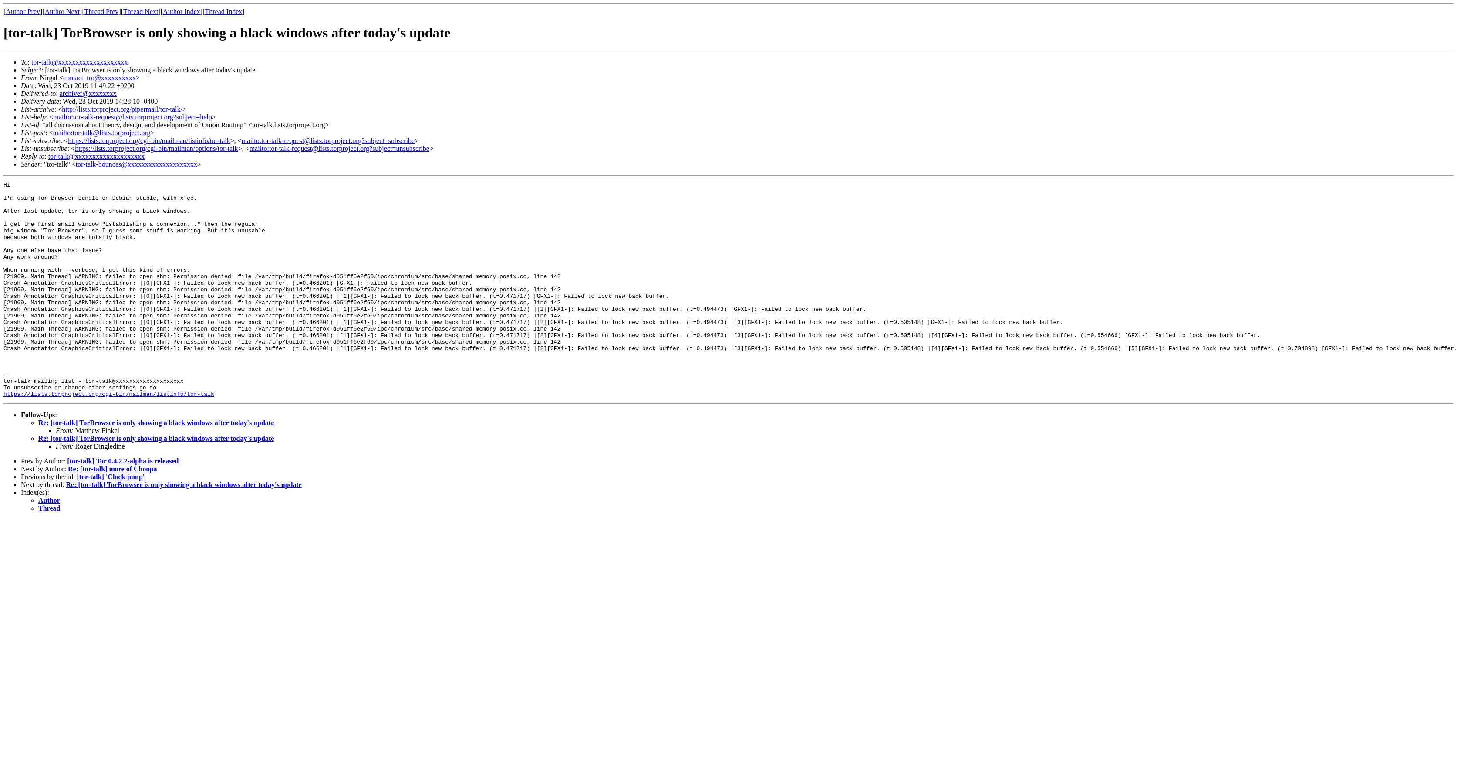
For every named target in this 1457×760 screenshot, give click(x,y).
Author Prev (23, 11)
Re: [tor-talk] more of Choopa (112, 512)
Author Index (181, 11)
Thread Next (140, 11)
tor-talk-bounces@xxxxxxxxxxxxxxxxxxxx (136, 164)
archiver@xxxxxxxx (88, 93)
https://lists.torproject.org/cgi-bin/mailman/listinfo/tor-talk (149, 140)
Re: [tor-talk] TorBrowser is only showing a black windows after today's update (156, 466)
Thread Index (224, 11)
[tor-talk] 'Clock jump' (111, 520)
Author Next (62, 11)
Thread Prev (101, 11)
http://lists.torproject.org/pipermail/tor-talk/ (122, 109)
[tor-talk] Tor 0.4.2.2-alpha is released (123, 504)
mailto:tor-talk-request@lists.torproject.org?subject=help (132, 117)
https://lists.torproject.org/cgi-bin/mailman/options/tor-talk (156, 148)
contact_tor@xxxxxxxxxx (99, 78)
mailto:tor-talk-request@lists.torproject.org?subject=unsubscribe (339, 148)
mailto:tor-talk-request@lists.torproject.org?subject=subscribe (328, 140)
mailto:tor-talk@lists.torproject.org (101, 132)
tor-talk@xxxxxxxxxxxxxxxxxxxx (79, 62)
